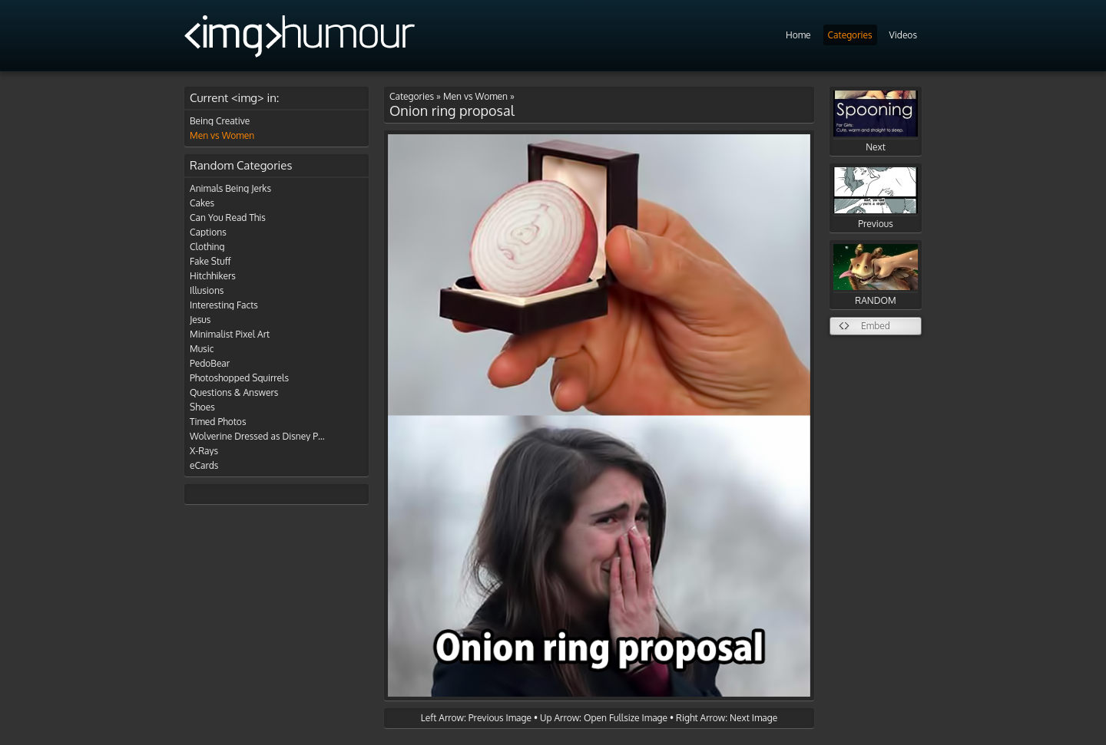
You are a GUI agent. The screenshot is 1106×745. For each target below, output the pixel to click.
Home (798, 35)
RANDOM (875, 275)
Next (875, 122)
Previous (875, 198)
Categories (850, 35)
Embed (875, 325)
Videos (903, 35)
